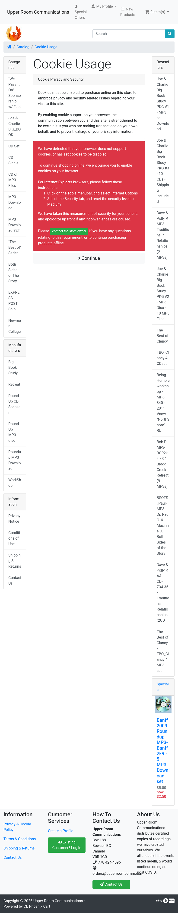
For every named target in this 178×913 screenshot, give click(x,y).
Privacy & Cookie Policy (17, 827)
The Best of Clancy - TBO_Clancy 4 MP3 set (163, 651)
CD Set (13, 146)
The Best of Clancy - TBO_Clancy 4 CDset (163, 347)
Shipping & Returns (14, 561)
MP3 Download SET (14, 225)
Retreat (14, 384)
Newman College (14, 326)
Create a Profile (60, 831)
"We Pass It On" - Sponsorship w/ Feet (14, 93)
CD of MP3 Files (13, 180)
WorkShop (14, 483)
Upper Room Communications (38, 12)
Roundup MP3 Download (14, 460)
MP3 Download (14, 202)
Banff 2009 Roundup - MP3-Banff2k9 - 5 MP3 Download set (163, 750)
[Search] (128, 33)
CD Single (13, 160)
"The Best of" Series (14, 247)
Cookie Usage (46, 47)
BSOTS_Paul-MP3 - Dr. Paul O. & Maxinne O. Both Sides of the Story (163, 526)
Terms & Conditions (19, 839)
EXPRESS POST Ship (13, 300)
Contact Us (14, 580)
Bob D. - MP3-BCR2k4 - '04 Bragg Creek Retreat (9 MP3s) (163, 464)
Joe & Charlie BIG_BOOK (14, 126)
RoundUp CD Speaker (14, 404)
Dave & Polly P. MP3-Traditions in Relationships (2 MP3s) (163, 235)
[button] (103, 6)
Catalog (23, 47)
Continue (89, 258)
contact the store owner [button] (69, 231)
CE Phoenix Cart (37, 906)
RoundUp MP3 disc (13, 432)
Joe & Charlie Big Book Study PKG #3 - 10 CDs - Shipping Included (163, 171)
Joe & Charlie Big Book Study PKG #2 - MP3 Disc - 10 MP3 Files (163, 294)
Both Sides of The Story (13, 272)
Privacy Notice (14, 519)
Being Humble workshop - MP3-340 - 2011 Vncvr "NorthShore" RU (163, 403)
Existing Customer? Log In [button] (66, 845)
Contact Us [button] (111, 884)
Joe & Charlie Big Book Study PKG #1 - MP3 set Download (163, 104)
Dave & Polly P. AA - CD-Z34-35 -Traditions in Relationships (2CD (163, 593)
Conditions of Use (14, 538)
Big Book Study (13, 367)
